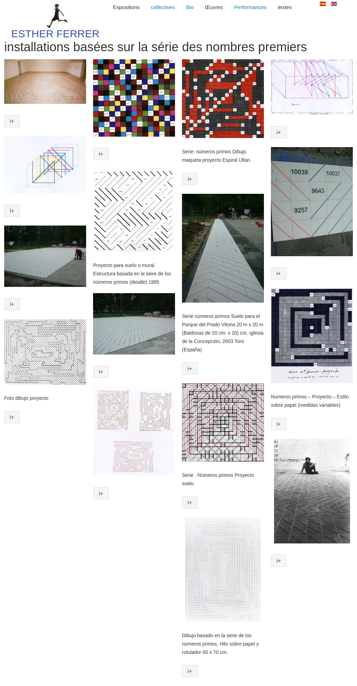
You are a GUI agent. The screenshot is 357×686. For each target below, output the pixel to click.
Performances (250, 7)
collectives (163, 7)
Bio (190, 7)
